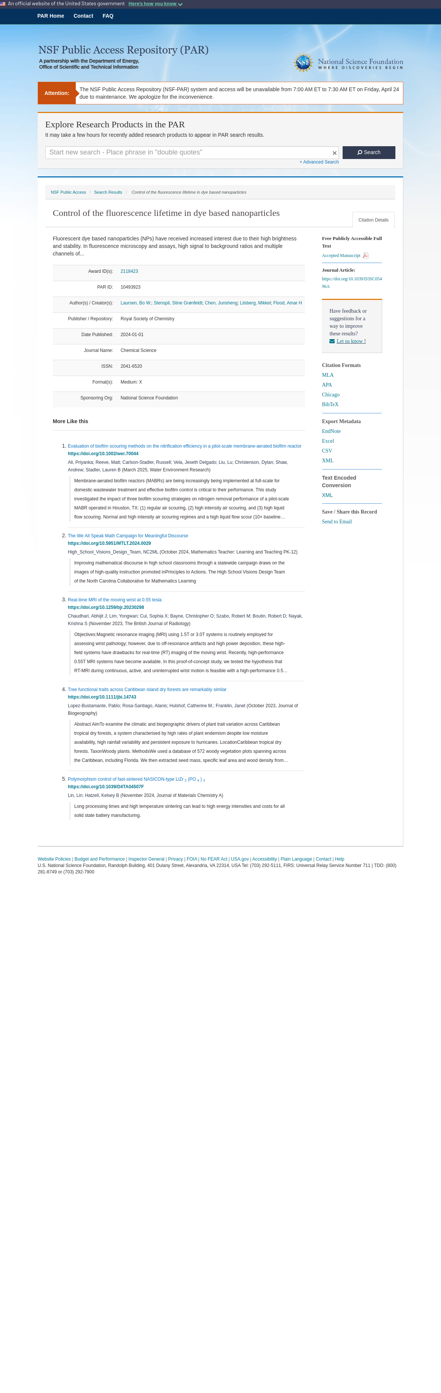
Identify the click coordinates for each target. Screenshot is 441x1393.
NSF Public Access (68, 192)
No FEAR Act (214, 859)
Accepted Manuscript (345, 255)
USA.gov (240, 859)
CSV (327, 451)
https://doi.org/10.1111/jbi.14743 (103, 697)
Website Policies (54, 859)
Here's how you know (156, 3)
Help (340, 859)
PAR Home (50, 16)
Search (368, 152)
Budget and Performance (100, 859)
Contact (83, 16)
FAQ (108, 16)
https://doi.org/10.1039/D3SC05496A (352, 282)
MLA (328, 375)
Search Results (108, 192)
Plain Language (296, 859)
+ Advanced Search (319, 162)
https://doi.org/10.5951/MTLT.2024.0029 (110, 543)
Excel (328, 441)
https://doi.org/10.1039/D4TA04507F (107, 786)
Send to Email (337, 521)
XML (328, 460)
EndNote (331, 431)
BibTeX (330, 404)
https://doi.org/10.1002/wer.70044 (104, 453)
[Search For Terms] (192, 152)
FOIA (192, 859)
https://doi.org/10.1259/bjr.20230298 (107, 607)
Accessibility (264, 859)
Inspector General (146, 859)
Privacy (175, 859)
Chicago (331, 395)
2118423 (129, 271)
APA (327, 385)
